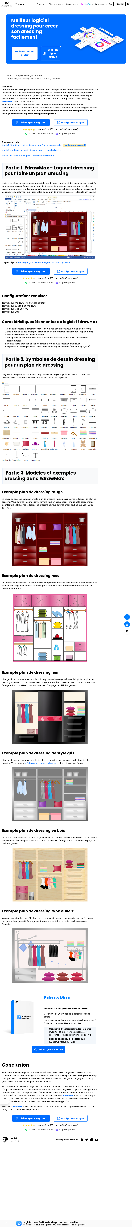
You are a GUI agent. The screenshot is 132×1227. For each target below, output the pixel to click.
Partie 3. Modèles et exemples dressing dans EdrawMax (30, 155)
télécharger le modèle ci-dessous (41, 763)
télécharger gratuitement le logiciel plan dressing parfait (46, 262)
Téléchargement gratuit (25, 53)
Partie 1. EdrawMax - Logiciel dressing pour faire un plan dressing (46, 145)
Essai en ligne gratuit (50, 53)
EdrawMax (8, 101)
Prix (110, 4)
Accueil (8, 75)
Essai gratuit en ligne (70, 122)
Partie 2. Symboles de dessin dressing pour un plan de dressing (33, 150)
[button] (87, 4)
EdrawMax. (69, 1095)
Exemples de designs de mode (28, 75)
